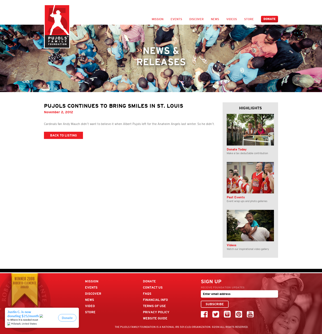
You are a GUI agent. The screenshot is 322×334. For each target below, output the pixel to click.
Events (176, 19)
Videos (231, 19)
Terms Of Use (154, 306)
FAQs (147, 293)
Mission (157, 19)
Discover (196, 19)
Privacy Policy (156, 312)
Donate (269, 19)
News (215, 19)
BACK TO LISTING (63, 135)
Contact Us (153, 287)
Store (249, 19)
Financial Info (155, 300)
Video (90, 306)
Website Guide (155, 318)
